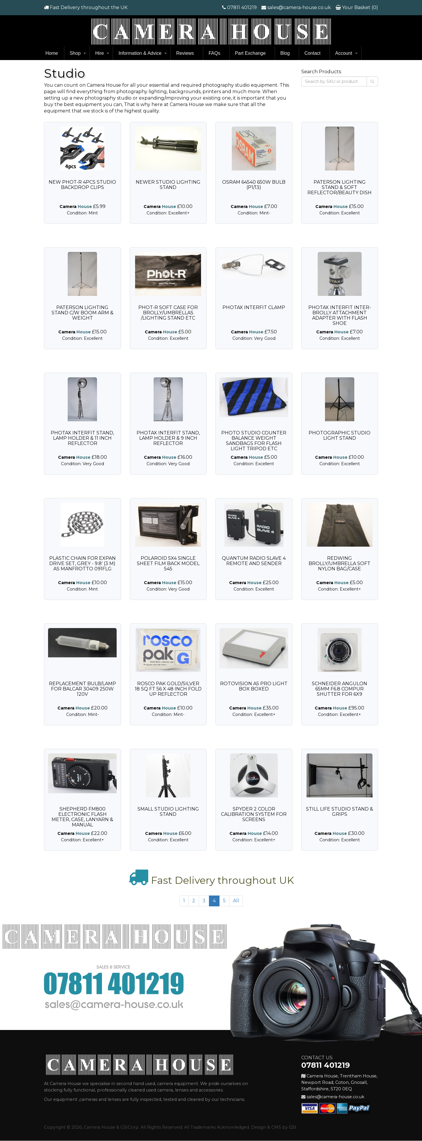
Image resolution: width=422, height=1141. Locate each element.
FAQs (214, 53)
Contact (312, 53)
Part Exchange (250, 53)
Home (51, 53)
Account (343, 53)
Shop (75, 53)
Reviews (185, 53)
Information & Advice (139, 53)
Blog (285, 53)
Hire (99, 53)
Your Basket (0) (359, 7)
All (236, 900)
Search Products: (321, 71)
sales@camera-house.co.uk (299, 7)
